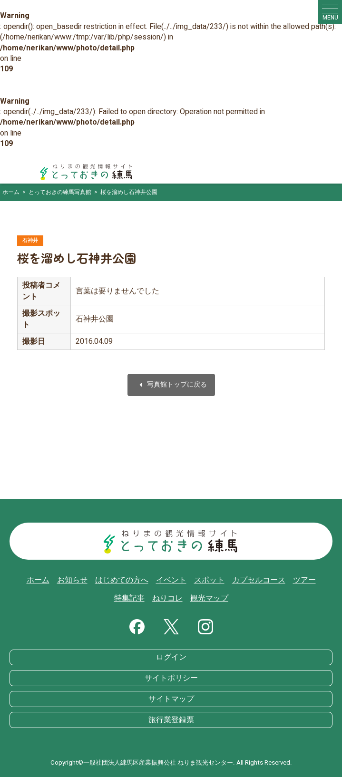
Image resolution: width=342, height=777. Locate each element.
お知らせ (72, 580)
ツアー (304, 580)
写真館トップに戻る (171, 385)
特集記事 (129, 598)
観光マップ (209, 598)
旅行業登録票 (171, 720)
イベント (171, 580)
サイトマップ (171, 699)
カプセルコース (258, 580)
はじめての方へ (121, 580)
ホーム (38, 580)
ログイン (171, 657)
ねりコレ (167, 598)
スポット (209, 580)
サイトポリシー (171, 678)
